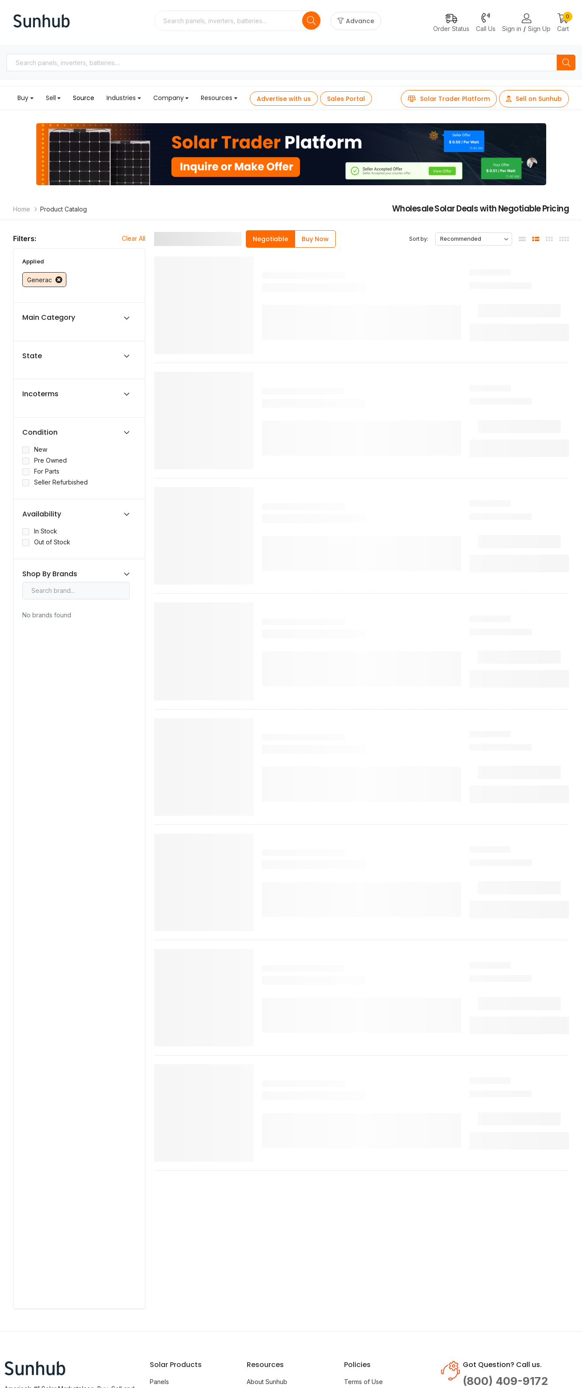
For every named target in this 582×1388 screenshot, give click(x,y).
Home (21, 209)
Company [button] (168, 97)
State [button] (32, 356)
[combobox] (229, 21)
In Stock (45, 531)
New (40, 449)
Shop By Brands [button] (49, 574)
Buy (22, 97)
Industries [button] (121, 97)
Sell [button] (51, 97)
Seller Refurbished (61, 482)
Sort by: (418, 238)
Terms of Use (363, 1381)
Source (83, 97)
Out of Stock (52, 542)
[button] (563, 23)
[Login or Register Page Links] (526, 19)
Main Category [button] (48, 318)
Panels (159, 1381)
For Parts (46, 471)
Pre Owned (50, 460)
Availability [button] (41, 514)
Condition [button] (40, 432)
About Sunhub (267, 1381)
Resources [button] (216, 97)
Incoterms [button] (40, 394)
